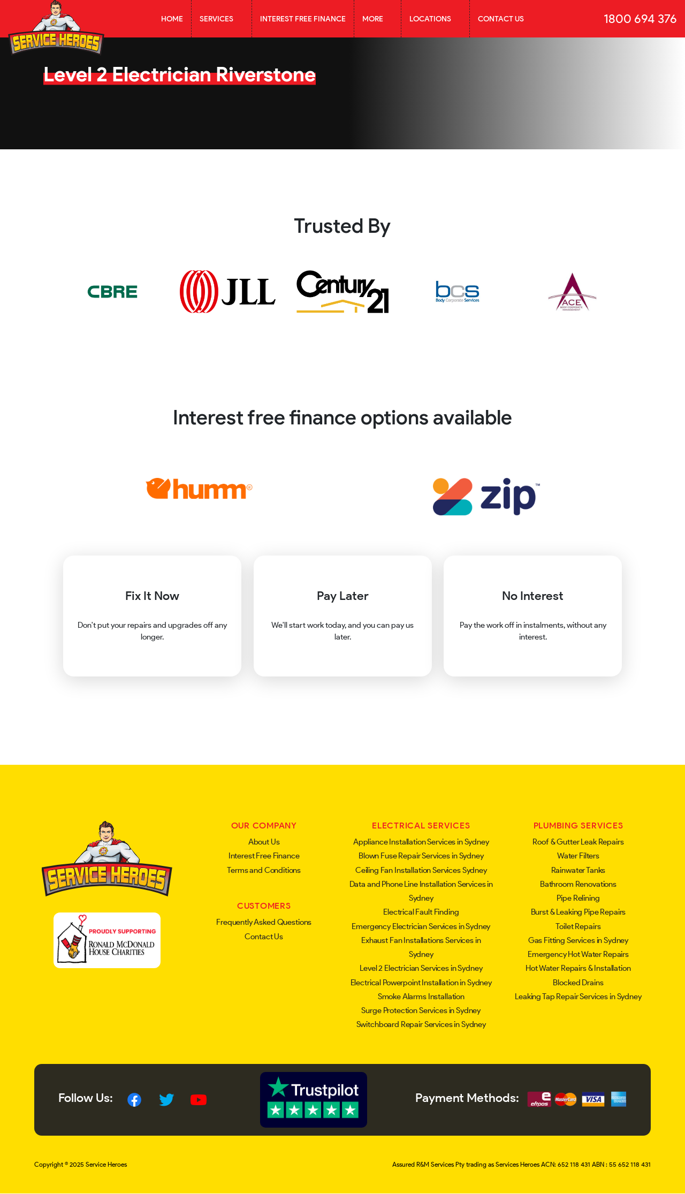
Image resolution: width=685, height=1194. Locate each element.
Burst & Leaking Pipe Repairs (578, 912)
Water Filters (578, 856)
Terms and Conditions (264, 870)
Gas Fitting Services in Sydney (578, 940)
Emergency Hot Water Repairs (578, 954)
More (377, 18)
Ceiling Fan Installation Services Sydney (421, 870)
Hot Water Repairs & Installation (578, 968)
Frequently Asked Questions (263, 922)
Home (172, 18)
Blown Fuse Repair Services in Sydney (421, 856)
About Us (264, 842)
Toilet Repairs (577, 926)
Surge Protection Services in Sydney (421, 1010)
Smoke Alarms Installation (421, 996)
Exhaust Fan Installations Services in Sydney (421, 947)
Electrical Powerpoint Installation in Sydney (421, 982)
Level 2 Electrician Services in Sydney (421, 968)
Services (221, 18)
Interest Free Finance (303, 18)
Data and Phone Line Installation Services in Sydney (421, 891)
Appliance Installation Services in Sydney (421, 842)
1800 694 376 (640, 18)
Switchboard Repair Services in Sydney (421, 1024)
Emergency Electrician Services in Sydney (421, 926)
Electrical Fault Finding (421, 912)
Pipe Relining (578, 898)
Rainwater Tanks (578, 870)
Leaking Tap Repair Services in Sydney (578, 996)
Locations (435, 18)
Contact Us (501, 18)
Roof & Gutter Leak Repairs (577, 842)
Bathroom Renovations (578, 884)
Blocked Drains (578, 982)
